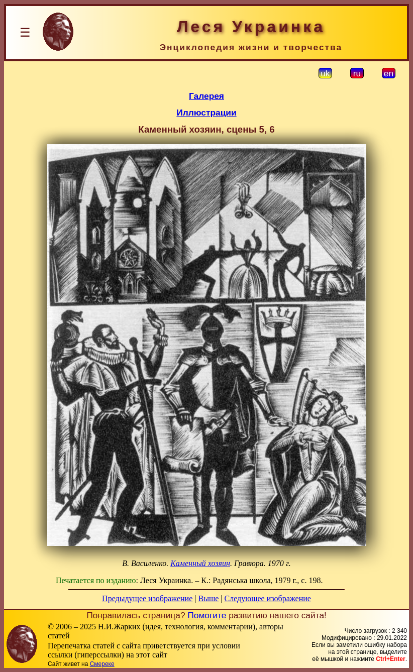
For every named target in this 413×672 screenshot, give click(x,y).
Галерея (206, 96)
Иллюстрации (206, 112)
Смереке (102, 663)
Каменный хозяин (200, 563)
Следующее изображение (268, 598)
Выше (208, 598)
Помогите (206, 615)
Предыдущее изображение (147, 598)
